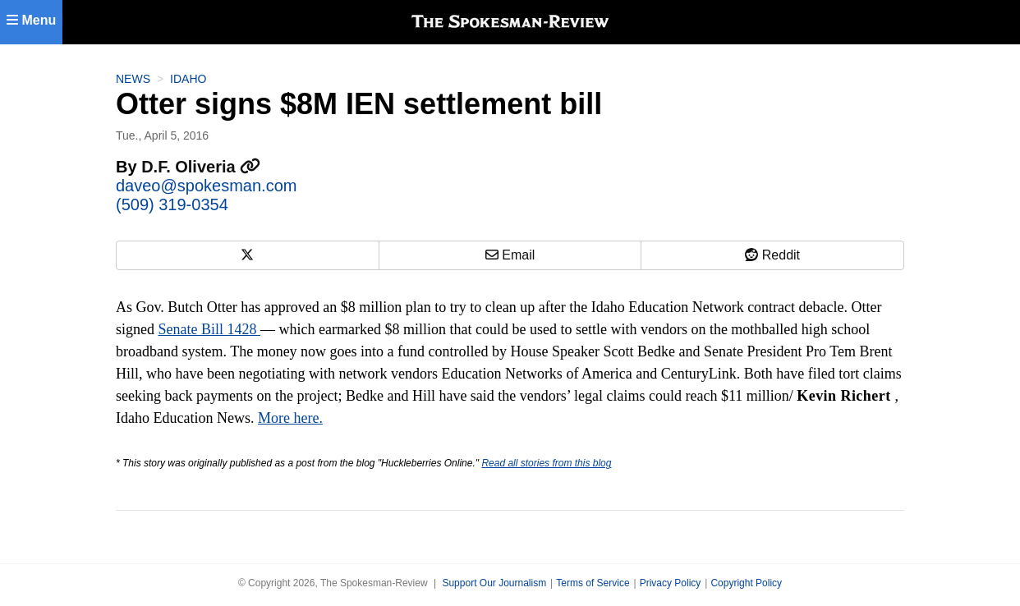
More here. (290, 418)
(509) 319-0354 (172, 204)
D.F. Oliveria (200, 167)
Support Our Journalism (494, 583)
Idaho (188, 78)
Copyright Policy (746, 583)
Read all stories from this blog (546, 463)
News (133, 78)
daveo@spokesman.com (206, 186)
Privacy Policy (670, 583)
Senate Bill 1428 (210, 329)
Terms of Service (592, 583)
